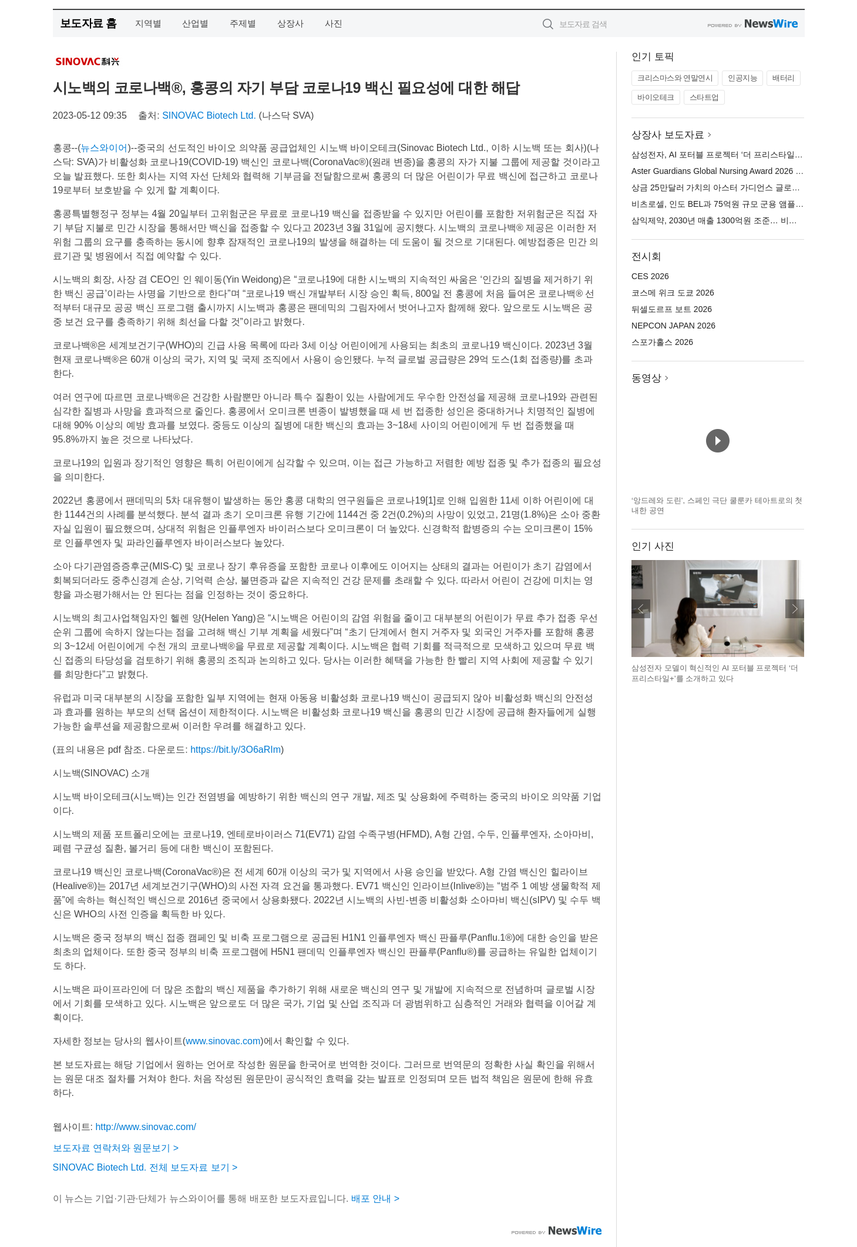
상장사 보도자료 (667, 134)
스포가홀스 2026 (662, 342)
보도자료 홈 (88, 23)
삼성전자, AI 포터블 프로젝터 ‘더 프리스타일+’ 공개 (725, 154)
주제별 (243, 23)
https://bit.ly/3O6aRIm (235, 750)
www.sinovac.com (223, 1041)
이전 (640, 608)
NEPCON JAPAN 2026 (673, 325)
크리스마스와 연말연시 (675, 77)
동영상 (646, 378)
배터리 (783, 77)
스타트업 (704, 97)
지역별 (148, 23)
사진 (333, 23)
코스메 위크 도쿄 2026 (672, 292)
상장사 (290, 23)
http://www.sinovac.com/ (145, 1127)
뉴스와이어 (103, 148)
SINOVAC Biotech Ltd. (209, 115)
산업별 (195, 23)
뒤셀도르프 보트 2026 (671, 309)
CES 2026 (650, 276)
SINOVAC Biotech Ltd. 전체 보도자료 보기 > (145, 1167)
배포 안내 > (375, 1199)
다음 (794, 608)
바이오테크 (655, 97)
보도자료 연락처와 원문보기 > (116, 1148)
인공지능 (742, 77)
